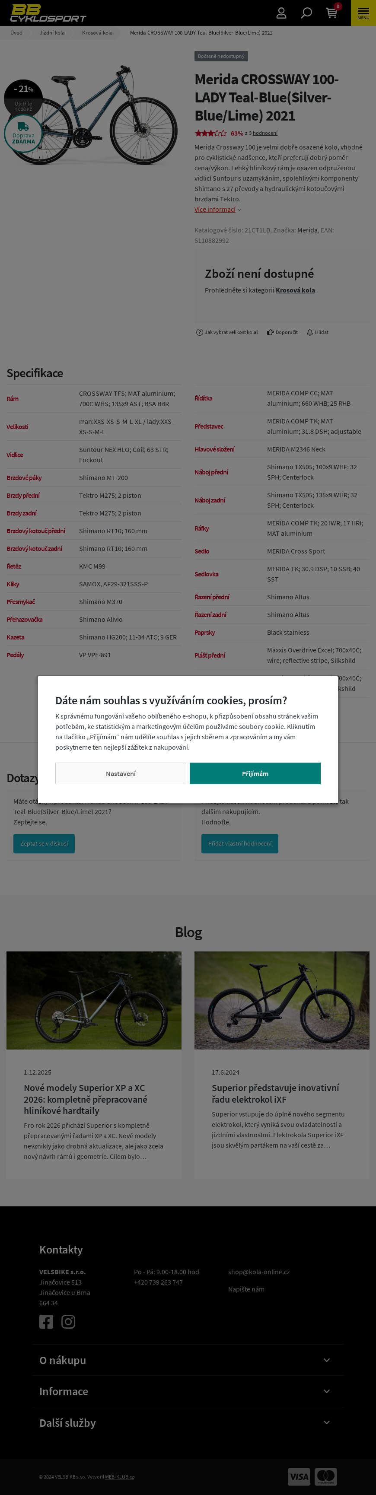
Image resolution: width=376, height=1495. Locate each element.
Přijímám (255, 773)
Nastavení (121, 773)
